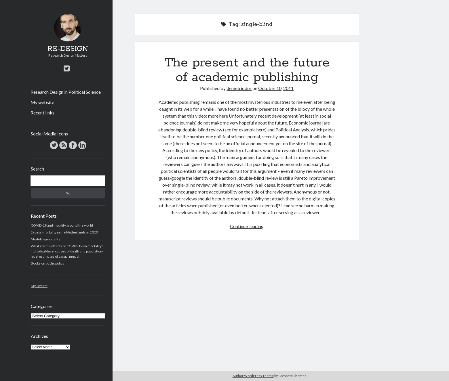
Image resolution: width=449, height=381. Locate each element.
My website (42, 102)
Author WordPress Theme (253, 376)
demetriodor (239, 88)
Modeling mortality (45, 239)
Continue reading (247, 226)
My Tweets (39, 286)
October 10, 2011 (276, 88)
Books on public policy (47, 263)
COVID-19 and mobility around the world (62, 225)
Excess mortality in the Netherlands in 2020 (64, 232)
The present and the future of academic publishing (247, 70)
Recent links (42, 112)
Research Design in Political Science (66, 92)
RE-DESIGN (67, 48)
